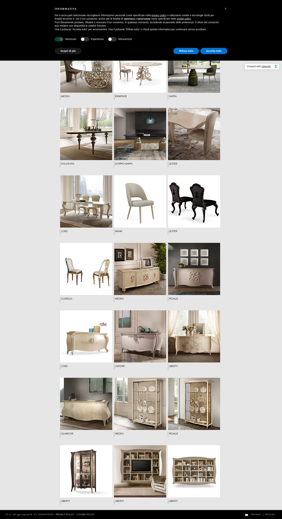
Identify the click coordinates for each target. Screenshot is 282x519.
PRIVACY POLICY (65, 514)
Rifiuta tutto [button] (186, 50)
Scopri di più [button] (68, 50)
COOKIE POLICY (85, 514)
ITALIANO (256, 514)
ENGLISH (270, 514)
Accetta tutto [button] (214, 50)
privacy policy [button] (159, 15)
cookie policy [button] (184, 18)
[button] (225, 9)
